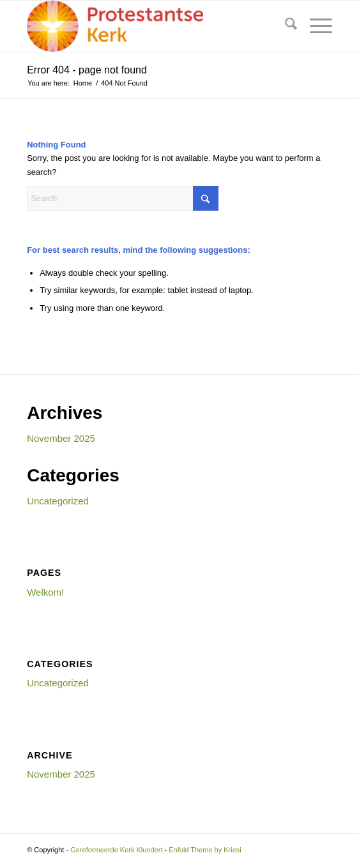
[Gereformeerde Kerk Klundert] (149, 26)
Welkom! (45, 592)
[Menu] (314, 26)
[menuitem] (284, 26)
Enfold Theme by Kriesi (205, 850)
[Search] (284, 26)
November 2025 (61, 438)
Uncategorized (58, 500)
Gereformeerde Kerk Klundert (116, 850)
